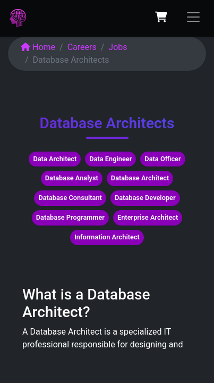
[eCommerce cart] (160, 17)
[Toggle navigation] (193, 17)
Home (38, 47)
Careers (82, 47)
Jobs (117, 47)
